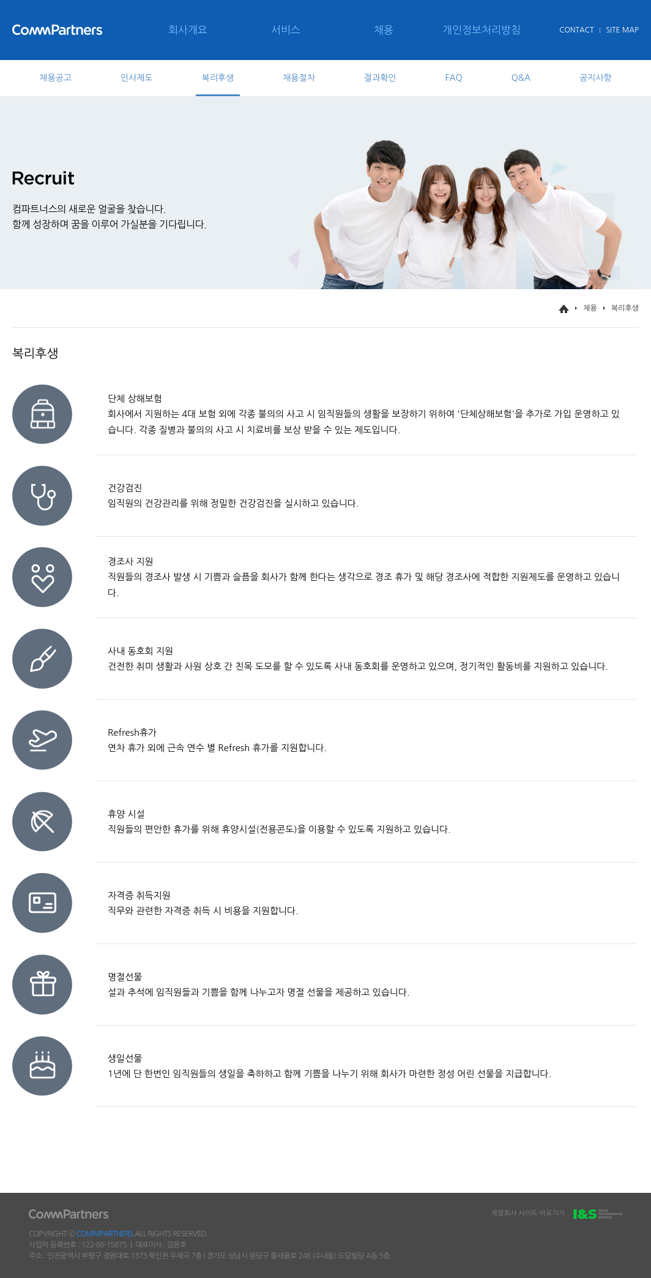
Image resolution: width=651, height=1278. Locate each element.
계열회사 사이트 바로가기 (556, 1214)
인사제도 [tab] (137, 78)
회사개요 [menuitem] (187, 30)
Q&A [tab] (520, 78)
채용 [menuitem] (383, 30)
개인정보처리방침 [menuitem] (481, 30)
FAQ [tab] (453, 78)
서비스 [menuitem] (285, 30)
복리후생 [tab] (218, 78)
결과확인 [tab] (380, 78)
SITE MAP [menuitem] (622, 30)
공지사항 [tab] (595, 78)
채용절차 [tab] (299, 78)
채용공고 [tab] (55, 78)
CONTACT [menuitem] (576, 30)
